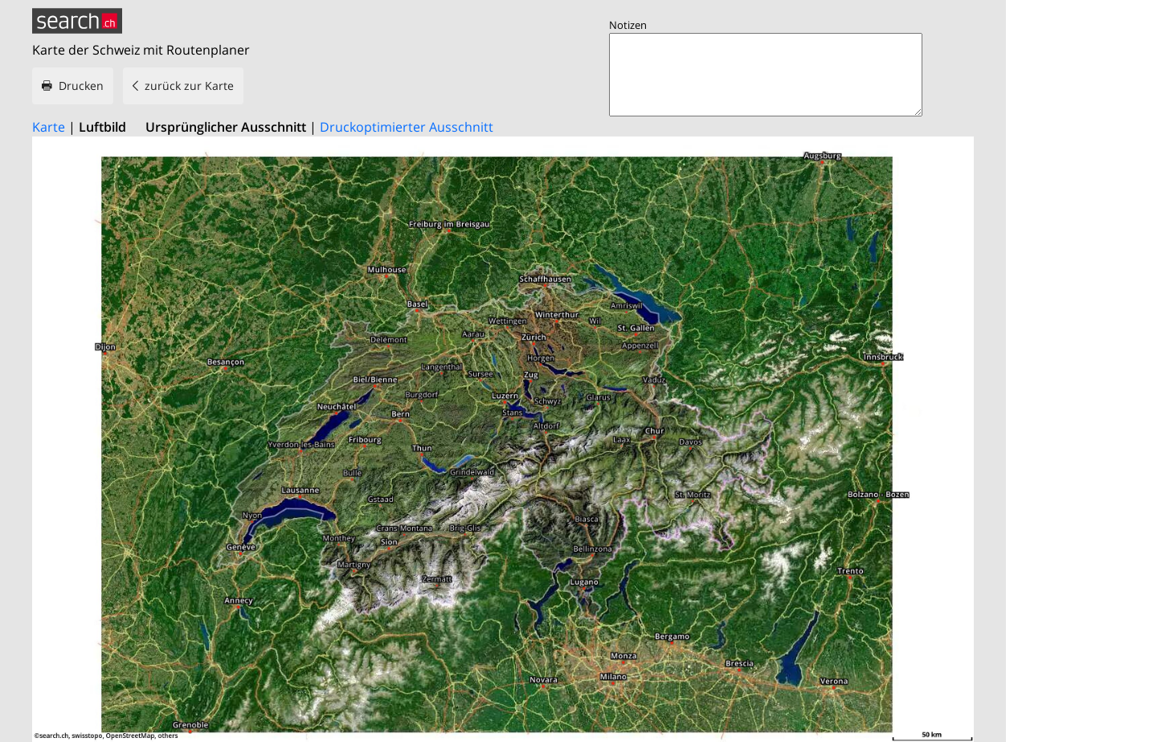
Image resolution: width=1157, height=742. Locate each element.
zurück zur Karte (189, 85)
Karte (48, 127)
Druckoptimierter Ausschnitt (406, 127)
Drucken (81, 85)
